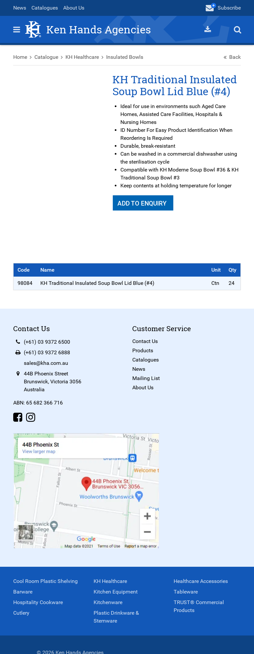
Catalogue (46, 57)
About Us (73, 8)
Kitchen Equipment (116, 592)
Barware (22, 592)
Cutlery (21, 613)
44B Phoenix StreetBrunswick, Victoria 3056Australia (52, 381)
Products (142, 350)
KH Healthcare (82, 57)
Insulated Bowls (124, 57)
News (19, 8)
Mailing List (146, 378)
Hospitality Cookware (38, 602)
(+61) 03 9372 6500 (47, 342)
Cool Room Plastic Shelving (45, 581)
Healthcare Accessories (201, 581)
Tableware (186, 592)
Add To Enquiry (142, 203)
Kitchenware (108, 602)
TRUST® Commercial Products (199, 606)
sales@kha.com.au (46, 363)
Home (20, 57)
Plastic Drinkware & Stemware (116, 617)
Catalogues (44, 8)
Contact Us (145, 341)
